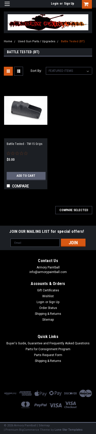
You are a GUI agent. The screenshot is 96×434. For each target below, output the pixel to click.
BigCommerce (29, 429)
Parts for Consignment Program (48, 349)
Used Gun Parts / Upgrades (36, 41)
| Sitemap (43, 425)
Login (54, 3)
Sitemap (48, 319)
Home (8, 41)
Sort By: (36, 71)
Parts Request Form (48, 355)
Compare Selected (73, 210)
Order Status (48, 308)
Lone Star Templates (68, 429)
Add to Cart (26, 176)
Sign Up (69, 3)
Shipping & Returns (48, 314)
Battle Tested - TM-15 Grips (25, 144)
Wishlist (48, 296)
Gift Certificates (48, 290)
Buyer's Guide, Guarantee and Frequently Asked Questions (48, 343)
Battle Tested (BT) (73, 41)
